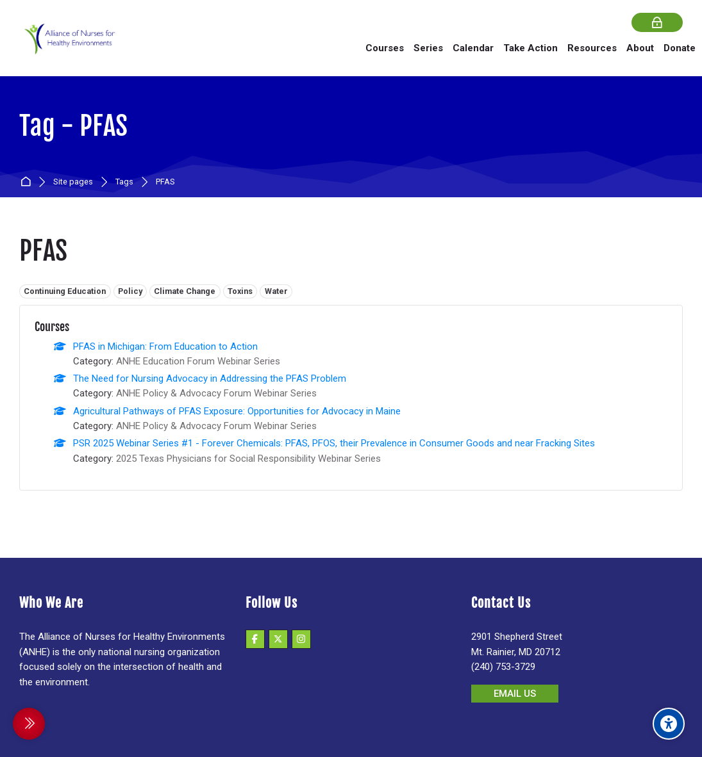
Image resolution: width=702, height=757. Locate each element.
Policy (130, 291)
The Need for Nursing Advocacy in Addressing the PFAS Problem (209, 378)
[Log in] (657, 23)
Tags (124, 182)
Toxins (240, 291)
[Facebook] (255, 639)
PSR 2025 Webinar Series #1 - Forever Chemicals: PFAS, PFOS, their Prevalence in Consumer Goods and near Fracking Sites (334, 443)
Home (28, 182)
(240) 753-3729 (503, 666)
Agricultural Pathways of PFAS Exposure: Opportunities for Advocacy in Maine (237, 411)
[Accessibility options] (669, 724)
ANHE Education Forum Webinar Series (198, 361)
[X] (278, 639)
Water (276, 291)
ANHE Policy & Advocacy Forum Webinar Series (216, 393)
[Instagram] (301, 639)
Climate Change (184, 291)
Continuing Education (65, 291)
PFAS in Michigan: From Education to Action (165, 346)
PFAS (165, 182)
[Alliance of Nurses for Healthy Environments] (68, 47)
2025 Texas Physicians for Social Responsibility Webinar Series (248, 458)
